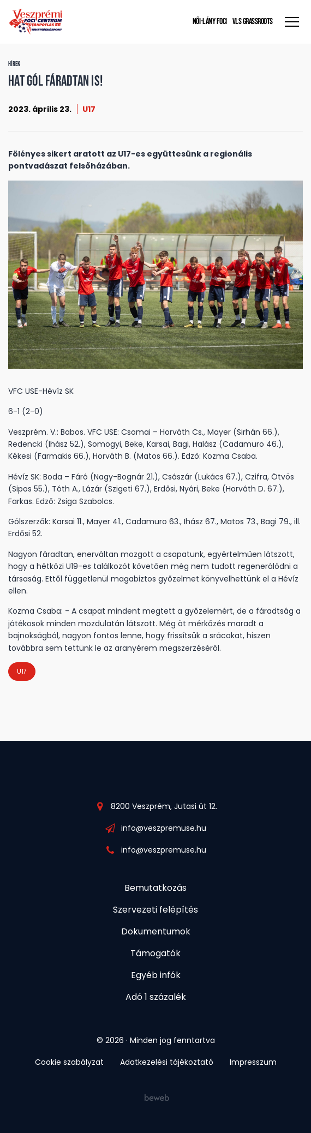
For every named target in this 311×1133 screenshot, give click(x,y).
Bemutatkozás (155, 888)
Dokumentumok (155, 931)
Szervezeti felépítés (155, 909)
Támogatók (155, 953)
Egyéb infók (156, 975)
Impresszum (253, 1062)
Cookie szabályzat (69, 1062)
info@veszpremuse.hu (163, 828)
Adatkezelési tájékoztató (166, 1062)
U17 (88, 109)
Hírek (14, 64)
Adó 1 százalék (155, 997)
